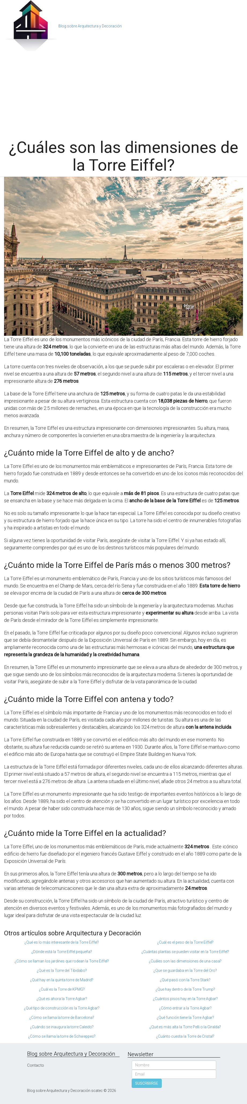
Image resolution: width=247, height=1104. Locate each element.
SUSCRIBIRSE (146, 1083)
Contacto (35, 1065)
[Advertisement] (123, 93)
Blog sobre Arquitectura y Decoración (90, 26)
